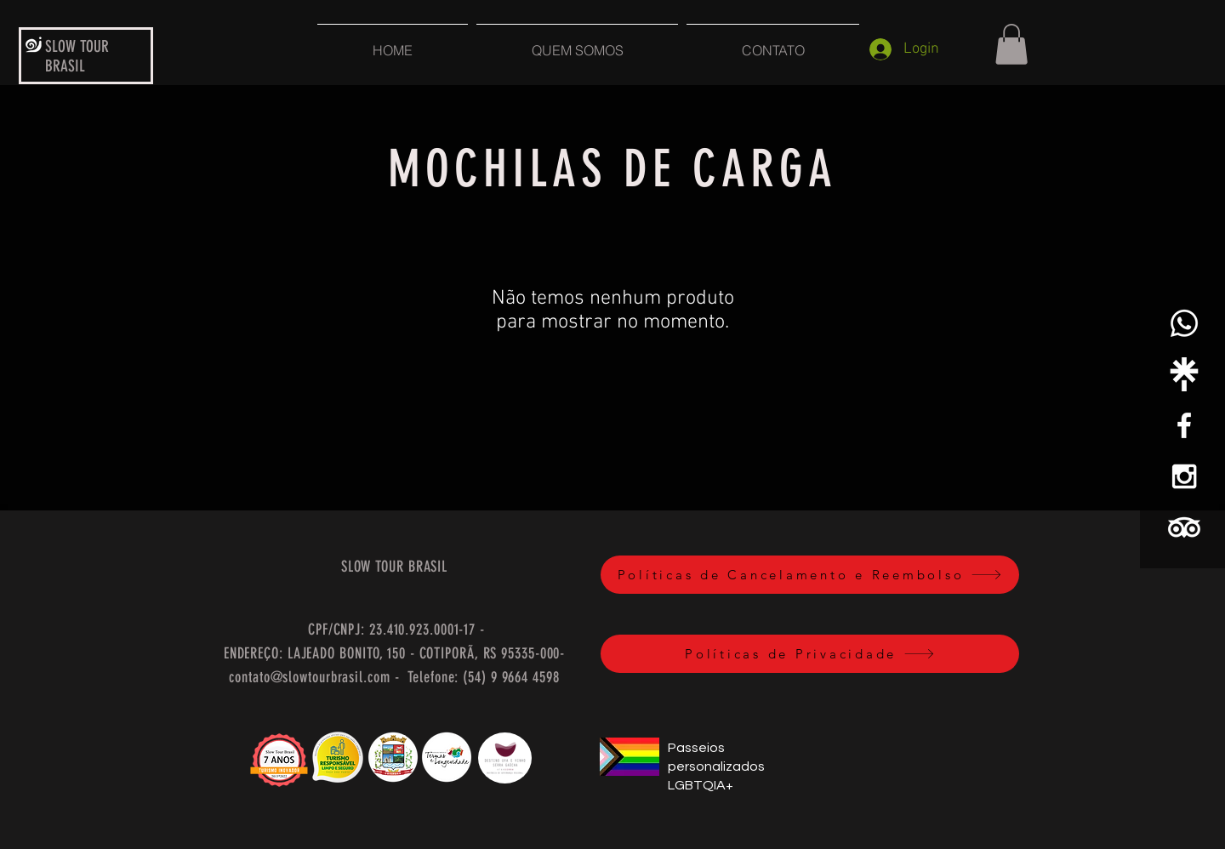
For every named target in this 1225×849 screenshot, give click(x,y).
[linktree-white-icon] (1184, 374)
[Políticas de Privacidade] (810, 654)
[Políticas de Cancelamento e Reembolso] (810, 575)
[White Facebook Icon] (1184, 425)
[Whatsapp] (1184, 323)
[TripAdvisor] (1184, 527)
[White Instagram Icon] (1184, 476)
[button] (1011, 44)
